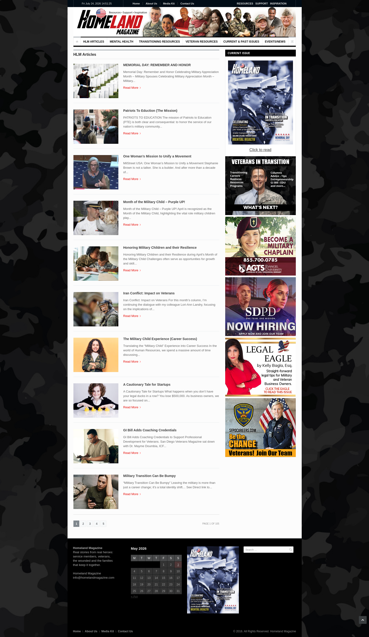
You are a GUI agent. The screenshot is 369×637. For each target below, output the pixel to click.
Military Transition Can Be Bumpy (149, 476)
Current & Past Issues (241, 41)
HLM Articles (93, 41)
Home (136, 3)
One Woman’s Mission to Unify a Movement (157, 156)
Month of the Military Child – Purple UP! (154, 202)
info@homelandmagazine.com (93, 577)
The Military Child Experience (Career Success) (160, 339)
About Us (151, 3)
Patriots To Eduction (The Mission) (150, 110)
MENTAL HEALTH (121, 41)
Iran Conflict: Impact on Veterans (149, 293)
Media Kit (169, 3)
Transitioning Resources (159, 41)
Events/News (275, 41)
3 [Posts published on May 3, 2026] (178, 564)
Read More (132, 87)
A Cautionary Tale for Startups (147, 384)
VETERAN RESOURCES (201, 41)
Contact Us (187, 3)
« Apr (134, 596)
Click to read (260, 150)
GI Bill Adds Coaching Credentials (150, 430)
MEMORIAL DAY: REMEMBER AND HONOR (157, 65)
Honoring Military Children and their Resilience (160, 247)
